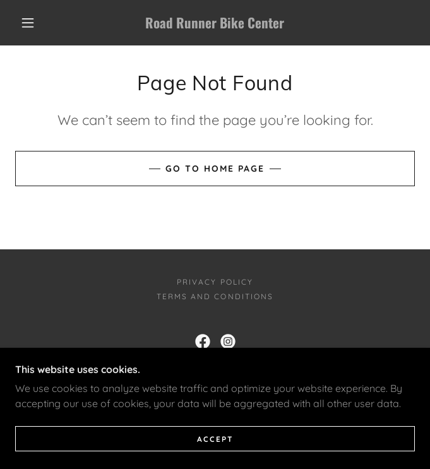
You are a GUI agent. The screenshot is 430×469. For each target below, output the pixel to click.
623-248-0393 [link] (162, 371)
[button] (35, 22)
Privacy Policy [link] (215, 282)
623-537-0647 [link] (321, 371)
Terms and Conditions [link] (215, 296)
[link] (214, 23)
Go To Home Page (215, 168)
